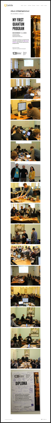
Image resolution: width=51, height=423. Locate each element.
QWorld (22, 5)
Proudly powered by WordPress (8, 419)
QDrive (25, 5)
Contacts (45, 5)
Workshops (29, 5)
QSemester (33, 5)
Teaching (37, 5)
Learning (42, 5)
